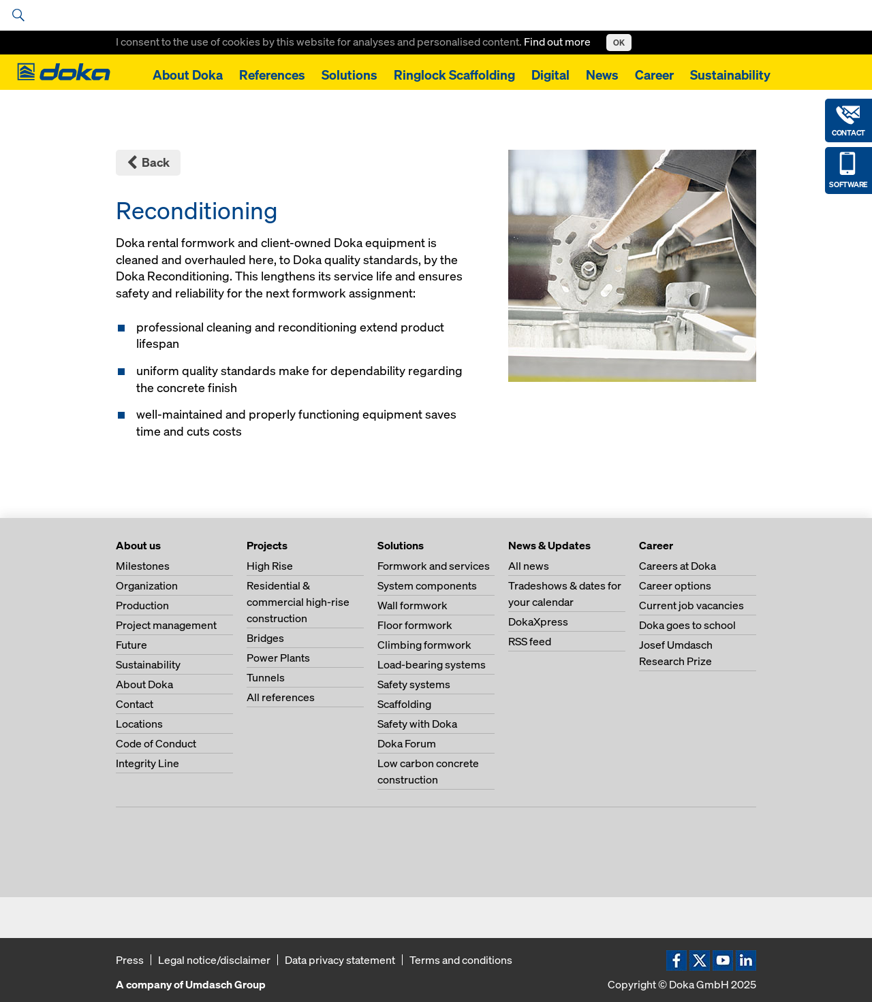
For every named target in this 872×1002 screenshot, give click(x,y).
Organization (147, 585)
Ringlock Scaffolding (454, 75)
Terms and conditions (460, 959)
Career (654, 75)
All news (528, 565)
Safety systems (413, 684)
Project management (166, 624)
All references (281, 697)
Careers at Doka (677, 565)
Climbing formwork (424, 644)
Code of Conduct (156, 743)
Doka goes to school (687, 624)
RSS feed (529, 641)
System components (427, 585)
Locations (139, 723)
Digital (550, 75)
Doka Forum (406, 743)
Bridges (265, 637)
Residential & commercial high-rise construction (298, 602)
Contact (134, 703)
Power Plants (278, 657)
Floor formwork (414, 624)
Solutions (349, 75)
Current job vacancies (691, 605)
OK (619, 42)
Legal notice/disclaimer (214, 959)
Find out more (558, 41)
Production (142, 605)
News (602, 75)
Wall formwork (412, 605)
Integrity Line (147, 763)
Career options (675, 585)
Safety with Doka (417, 723)
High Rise (270, 565)
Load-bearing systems (431, 664)
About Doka (188, 75)
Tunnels (266, 677)
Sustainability (730, 75)
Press (130, 959)
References (272, 75)
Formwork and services (433, 565)
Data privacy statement (340, 959)
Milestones (143, 565)
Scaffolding (404, 703)
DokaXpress (538, 621)
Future (131, 644)
